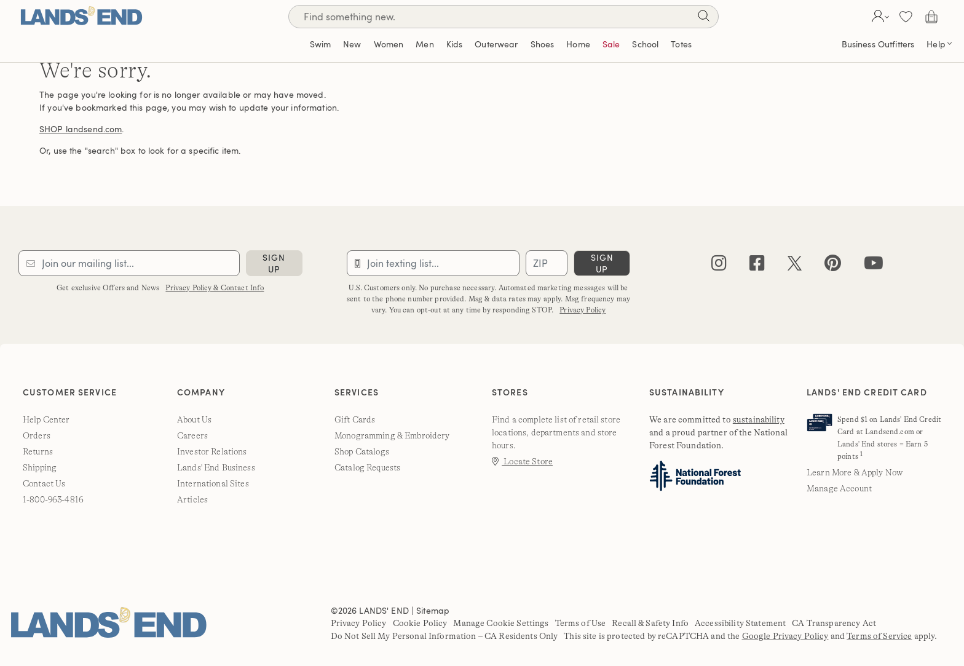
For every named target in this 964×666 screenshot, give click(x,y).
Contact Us (44, 483)
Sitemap (432, 610)
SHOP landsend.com (80, 129)
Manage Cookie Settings (500, 623)
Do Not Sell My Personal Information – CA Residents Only (444, 636)
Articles (192, 499)
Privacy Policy (582, 310)
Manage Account (839, 488)
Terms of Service (879, 636)
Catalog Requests (367, 467)
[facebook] (757, 266)
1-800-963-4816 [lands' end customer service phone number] (53, 499)
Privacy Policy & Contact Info (214, 287)
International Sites (213, 483)
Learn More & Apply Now (855, 472)
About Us (194, 419)
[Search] (703, 18)
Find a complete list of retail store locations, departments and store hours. (556, 432)
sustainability (758, 419)
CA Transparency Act (834, 623)
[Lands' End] (81, 16)
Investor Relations (212, 451)
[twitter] (795, 266)
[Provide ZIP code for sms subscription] (546, 263)
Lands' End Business (216, 467)
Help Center (46, 419)
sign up (274, 263)
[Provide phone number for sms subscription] (433, 263)
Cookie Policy (420, 623)
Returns (38, 451)
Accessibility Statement (740, 623)
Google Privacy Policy (785, 636)
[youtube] (873, 266)
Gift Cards (354, 419)
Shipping (40, 467)
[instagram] (719, 266)
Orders (36, 435)
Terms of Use (580, 623)
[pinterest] (832, 266)
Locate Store (522, 461)
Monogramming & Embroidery (392, 435)
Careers (192, 435)
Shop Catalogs (361, 451)
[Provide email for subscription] (129, 263)
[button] (879, 16)
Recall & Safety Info (650, 623)
